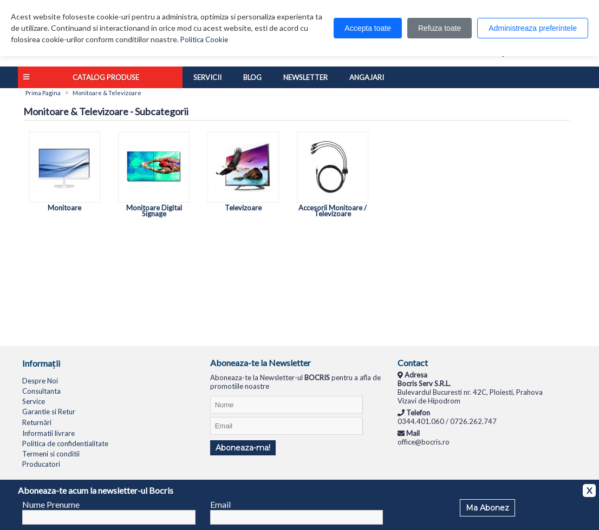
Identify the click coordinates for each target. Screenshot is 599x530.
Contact (413, 362)
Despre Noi (40, 380)
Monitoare (64, 204)
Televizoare (243, 204)
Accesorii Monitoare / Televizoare (332, 207)
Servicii (207, 77)
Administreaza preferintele (533, 28)
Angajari (366, 77)
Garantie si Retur (48, 411)
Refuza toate (439, 28)
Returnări (36, 422)
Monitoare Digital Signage (154, 207)
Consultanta (41, 391)
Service (33, 401)
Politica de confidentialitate (65, 443)
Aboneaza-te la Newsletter (260, 362)
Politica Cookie (204, 39)
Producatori (41, 464)
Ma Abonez (487, 508)
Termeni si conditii (51, 453)
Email (220, 504)
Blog (252, 77)
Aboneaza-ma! (243, 448)
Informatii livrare (48, 433)
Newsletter (305, 77)
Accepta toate (367, 28)
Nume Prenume (51, 504)
